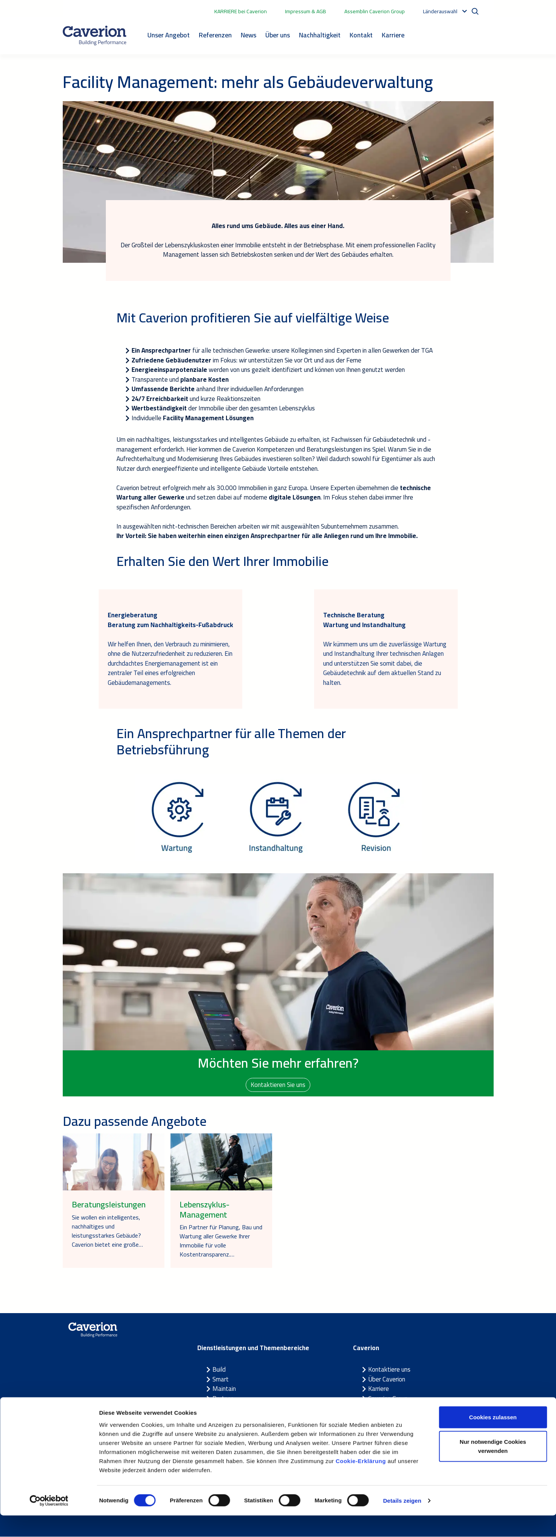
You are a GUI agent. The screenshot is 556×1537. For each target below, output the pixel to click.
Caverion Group (388, 1399)
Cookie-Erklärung (361, 1482)
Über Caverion (386, 1380)
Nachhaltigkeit (320, 35)
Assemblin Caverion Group (374, 11)
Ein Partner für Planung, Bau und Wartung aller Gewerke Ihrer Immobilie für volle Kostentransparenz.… (221, 1241)
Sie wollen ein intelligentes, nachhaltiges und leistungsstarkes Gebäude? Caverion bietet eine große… (107, 1231)
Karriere (393, 35)
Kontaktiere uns (389, 1370)
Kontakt (361, 35)
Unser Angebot (168, 35)
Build (219, 1370)
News (248, 35)
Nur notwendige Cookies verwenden (493, 1468)
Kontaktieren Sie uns (278, 1085)
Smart (220, 1380)
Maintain (224, 1389)
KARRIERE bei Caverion (240, 11)
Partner (222, 1399)
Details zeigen (402, 1522)
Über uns (277, 35)
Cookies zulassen (493, 1438)
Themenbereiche (234, 1408)
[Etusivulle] (94, 35)
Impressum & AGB (305, 11)
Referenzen (215, 35)
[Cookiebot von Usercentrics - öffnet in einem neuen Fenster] (49, 1522)
